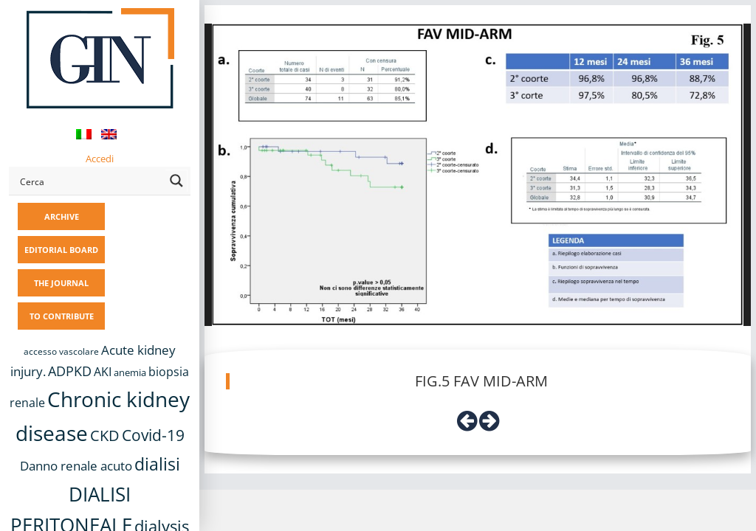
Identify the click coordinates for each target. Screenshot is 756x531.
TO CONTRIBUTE (62, 316)
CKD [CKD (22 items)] (105, 435)
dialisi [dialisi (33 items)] (157, 464)
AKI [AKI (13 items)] (102, 372)
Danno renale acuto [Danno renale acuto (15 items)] (76, 465)
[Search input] (89, 180)
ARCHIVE (61, 216)
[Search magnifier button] (176, 181)
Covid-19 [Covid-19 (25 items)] (153, 435)
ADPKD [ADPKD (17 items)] (70, 371)
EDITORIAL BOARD (61, 249)
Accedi (100, 158)
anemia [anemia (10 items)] (130, 372)
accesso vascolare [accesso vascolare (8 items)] (61, 351)
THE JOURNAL (61, 282)
